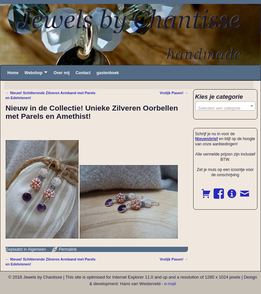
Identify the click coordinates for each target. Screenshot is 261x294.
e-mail (170, 283)
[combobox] (225, 106)
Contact (83, 73)
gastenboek (108, 73)
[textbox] (225, 108)
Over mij (61, 73)
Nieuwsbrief (206, 138)
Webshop (34, 73)
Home (12, 73)
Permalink (68, 249)
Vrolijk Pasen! (174, 93)
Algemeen (37, 249)
